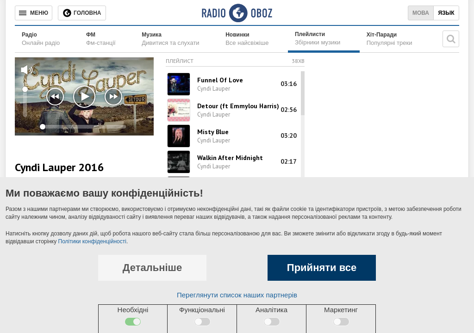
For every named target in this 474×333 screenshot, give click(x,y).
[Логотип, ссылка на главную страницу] (237, 13)
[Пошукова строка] (451, 39)
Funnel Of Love (220, 80)
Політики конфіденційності (92, 241)
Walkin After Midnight (230, 158)
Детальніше (152, 267)
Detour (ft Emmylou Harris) (238, 106)
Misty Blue (213, 132)
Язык (446, 13)
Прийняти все (321, 267)
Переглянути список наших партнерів (237, 295)
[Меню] (33, 13)
